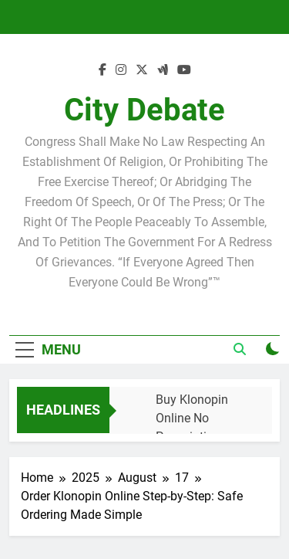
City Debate (144, 110)
